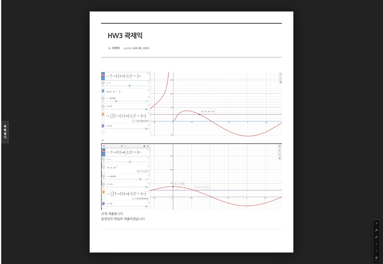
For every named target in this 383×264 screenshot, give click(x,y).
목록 (5, 132)
